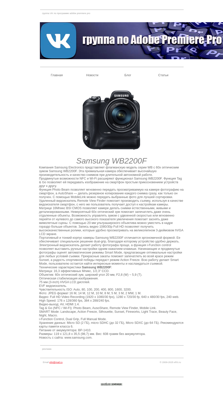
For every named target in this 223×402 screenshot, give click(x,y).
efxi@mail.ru (56, 362)
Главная (57, 75)
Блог (127, 75)
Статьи (163, 75)
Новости (92, 75)
